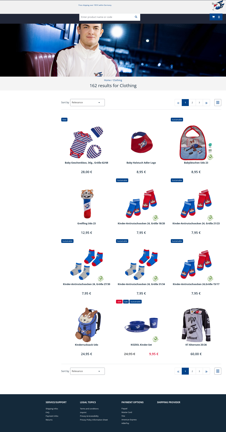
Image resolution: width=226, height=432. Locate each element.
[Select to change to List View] (217, 102)
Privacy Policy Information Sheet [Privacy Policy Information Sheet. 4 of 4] (94, 419)
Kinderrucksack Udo (86, 344)
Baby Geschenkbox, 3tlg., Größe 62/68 (86, 162)
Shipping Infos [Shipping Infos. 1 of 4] (52, 408)
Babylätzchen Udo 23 (196, 162)
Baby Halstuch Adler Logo (141, 162)
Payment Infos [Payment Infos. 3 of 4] (52, 416)
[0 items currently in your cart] (216, 17)
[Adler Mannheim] (218, 5)
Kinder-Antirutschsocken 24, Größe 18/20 (141, 223)
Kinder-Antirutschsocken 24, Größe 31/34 (141, 284)
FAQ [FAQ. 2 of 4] (47, 412)
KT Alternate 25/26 (196, 344)
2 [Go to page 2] (192, 102)
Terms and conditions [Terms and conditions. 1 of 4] (89, 408)
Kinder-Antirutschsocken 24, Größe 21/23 (196, 223)
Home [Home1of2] (107, 80)
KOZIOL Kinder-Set (141, 344)
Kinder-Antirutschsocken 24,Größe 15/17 (196, 284)
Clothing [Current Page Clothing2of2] (117, 80)
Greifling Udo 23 (86, 223)
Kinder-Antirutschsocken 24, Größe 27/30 (86, 284)
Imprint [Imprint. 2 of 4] (83, 412)
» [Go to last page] (206, 102)
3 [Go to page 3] (199, 102)
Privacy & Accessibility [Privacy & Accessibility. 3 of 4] (89, 416)
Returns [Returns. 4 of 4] (49, 419)
